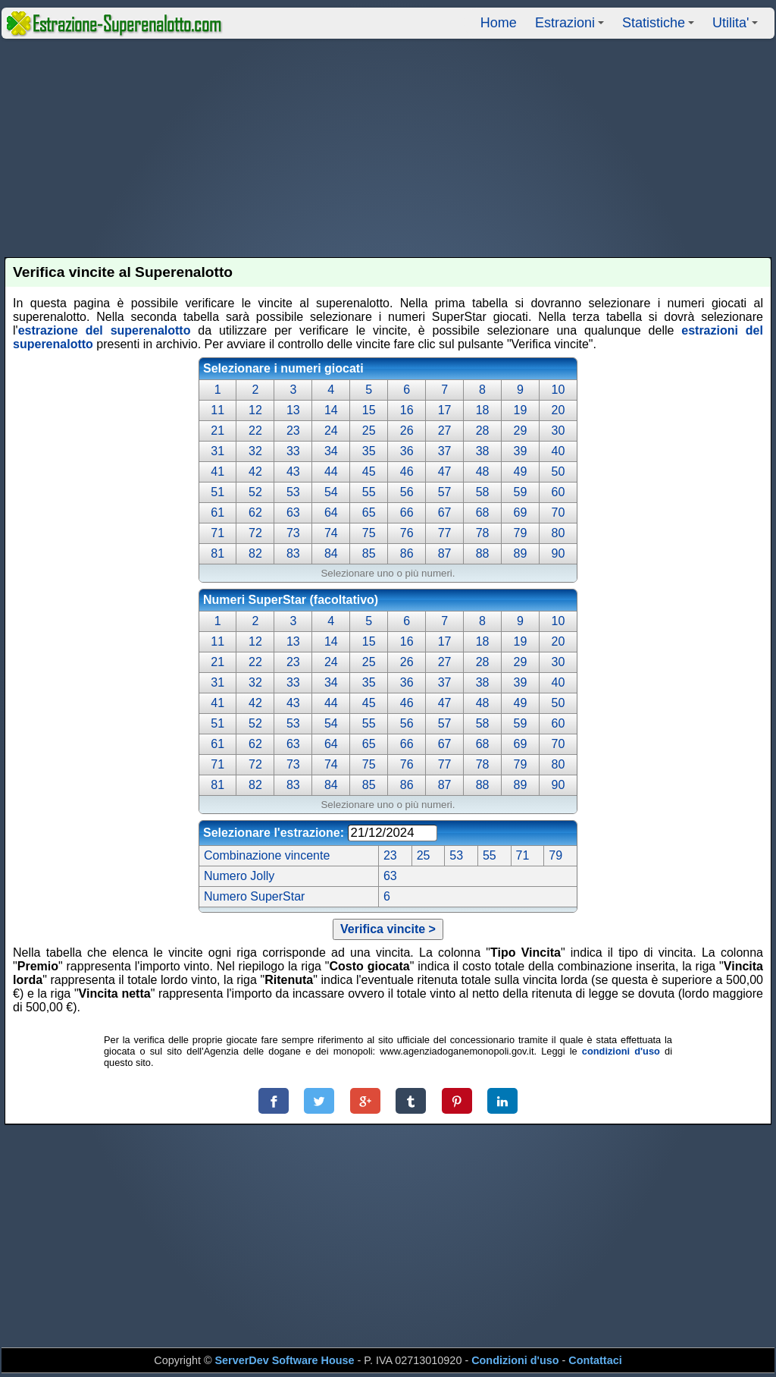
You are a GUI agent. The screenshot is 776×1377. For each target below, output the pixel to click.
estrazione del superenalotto (104, 330)
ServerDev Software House (285, 1360)
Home (498, 22)
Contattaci (594, 1360)
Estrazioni (572, 27)
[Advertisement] (388, 148)
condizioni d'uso (621, 1051)
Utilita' (737, 27)
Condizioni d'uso (515, 1360)
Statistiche (660, 27)
